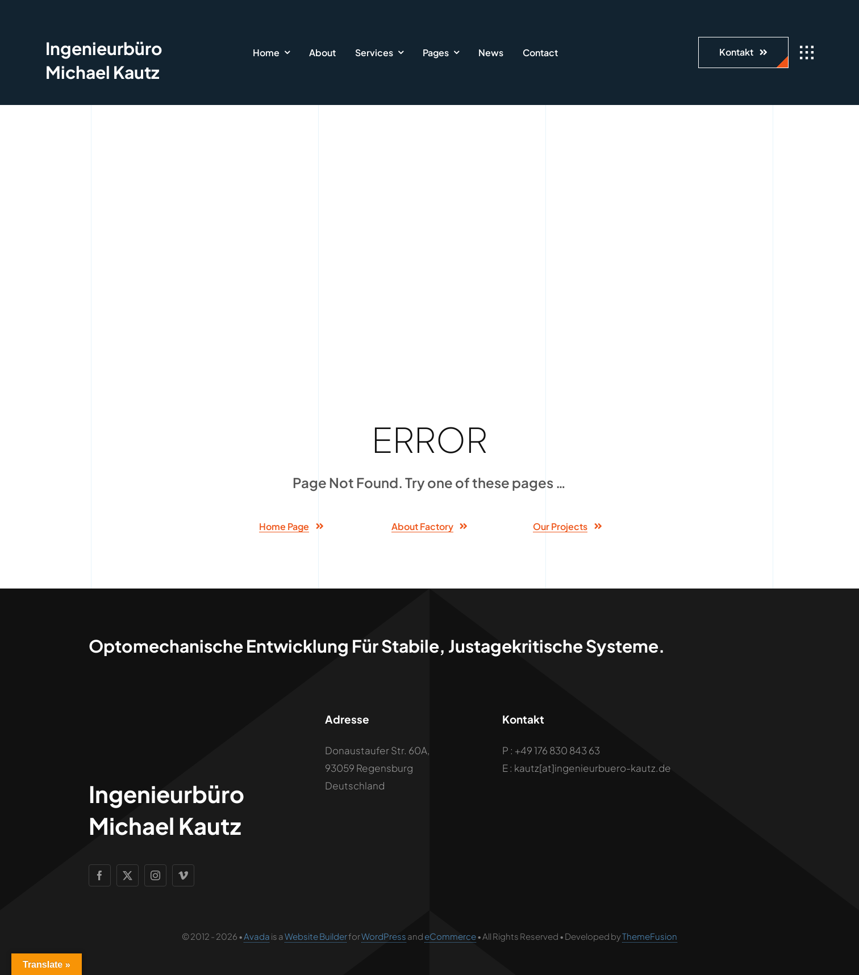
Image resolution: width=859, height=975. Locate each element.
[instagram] (155, 875)
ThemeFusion (649, 936)
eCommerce (450, 936)
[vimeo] (183, 875)
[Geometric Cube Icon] (66, 17)
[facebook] (100, 875)
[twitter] (127, 875)
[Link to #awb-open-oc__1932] (807, 53)
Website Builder (316, 936)
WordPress (383, 936)
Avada (257, 936)
